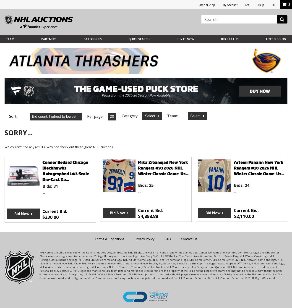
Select (150, 116)
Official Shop (207, 5)
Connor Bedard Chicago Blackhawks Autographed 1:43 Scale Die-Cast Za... (65, 170)
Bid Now (21, 213)
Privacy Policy (144, 239)
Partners (49, 39)
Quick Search (139, 39)
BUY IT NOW (185, 39)
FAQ (247, 5)
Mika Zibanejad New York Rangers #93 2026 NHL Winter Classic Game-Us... (163, 168)
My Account (230, 5)
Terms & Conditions (109, 239)
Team (10, 39)
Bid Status (230, 39)
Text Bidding (276, 39)
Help (261, 5)
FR (273, 5)
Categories (92, 39)
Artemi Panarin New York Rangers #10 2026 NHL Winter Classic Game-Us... (259, 168)
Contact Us (189, 239)
